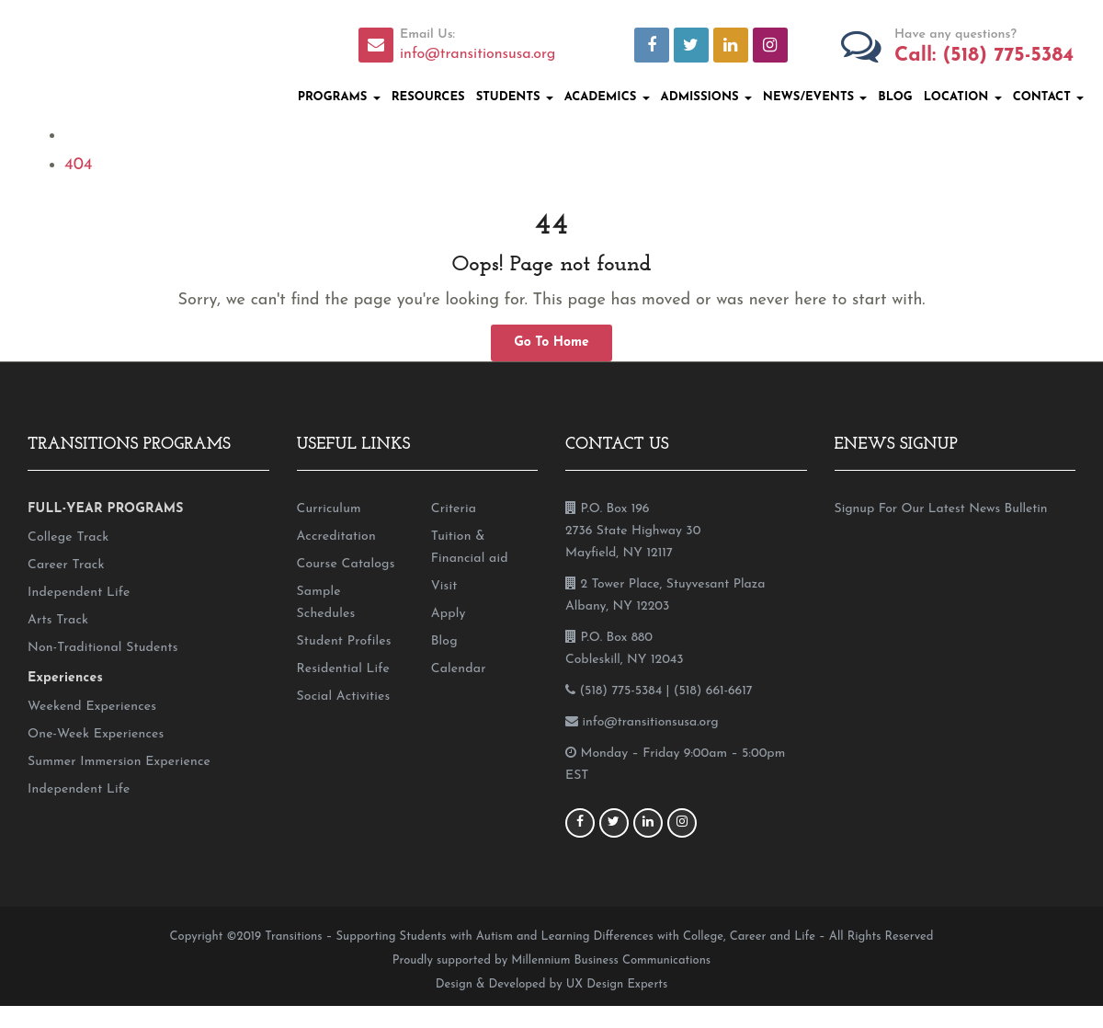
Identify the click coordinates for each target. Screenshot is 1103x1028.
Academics (607, 97)
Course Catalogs (346, 564)
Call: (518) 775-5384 (984, 55)
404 (78, 165)
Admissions (706, 97)
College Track (68, 537)
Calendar (458, 669)
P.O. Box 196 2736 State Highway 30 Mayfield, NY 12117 (632, 531)
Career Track (66, 565)
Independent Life (79, 593)
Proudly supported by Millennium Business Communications (551, 960)
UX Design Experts (616, 984)
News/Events (815, 97)
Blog (895, 97)
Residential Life (343, 669)
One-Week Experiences (96, 734)
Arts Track (58, 620)
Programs (339, 97)
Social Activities (344, 696)
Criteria (453, 509)
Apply (448, 614)
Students (514, 97)
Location (963, 97)
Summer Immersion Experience (119, 762)
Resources (428, 97)
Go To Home (551, 342)
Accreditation (336, 536)
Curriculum (329, 509)
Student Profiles (344, 641)
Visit (444, 586)
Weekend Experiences (92, 707)
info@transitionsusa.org (477, 54)
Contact (1048, 97)
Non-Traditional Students (103, 648)
